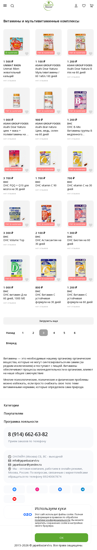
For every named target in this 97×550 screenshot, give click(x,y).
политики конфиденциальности (52, 520)
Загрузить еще (48, 321)
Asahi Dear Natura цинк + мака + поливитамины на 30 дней (16, 132)
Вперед (11, 343)
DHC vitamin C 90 (45, 185)
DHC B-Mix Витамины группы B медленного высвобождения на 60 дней (79, 134)
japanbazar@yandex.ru (25, 464)
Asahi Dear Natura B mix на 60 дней (79, 70)
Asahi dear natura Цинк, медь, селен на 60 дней (46, 130)
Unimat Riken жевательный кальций (12, 72)
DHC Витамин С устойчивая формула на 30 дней (48, 298)
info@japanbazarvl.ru (23, 460)
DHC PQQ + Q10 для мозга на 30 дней (16, 187)
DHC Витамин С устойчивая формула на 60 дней (80, 298)
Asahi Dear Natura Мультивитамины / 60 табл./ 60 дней (47, 72)
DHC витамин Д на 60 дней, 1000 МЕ (15, 296)
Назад (10, 333)
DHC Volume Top (13, 240)
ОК (61, 537)
